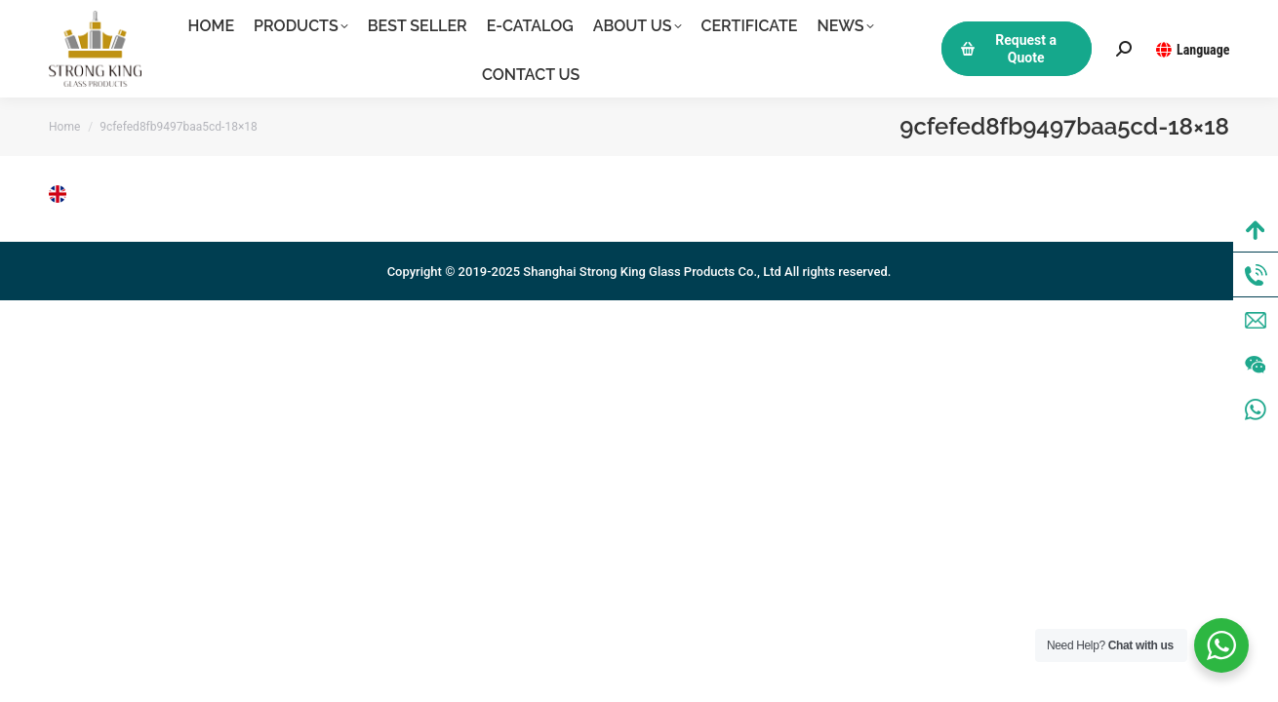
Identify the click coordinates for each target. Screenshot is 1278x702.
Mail (1255, 319)
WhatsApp (1255, 409)
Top (1255, 230)
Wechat (1255, 364)
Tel (1255, 275)
